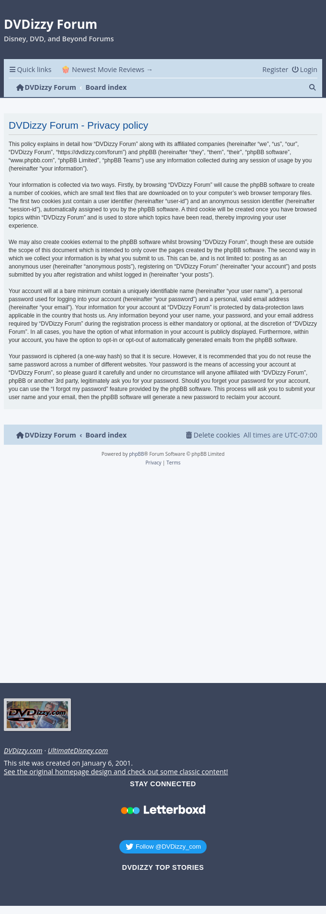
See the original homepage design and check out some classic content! (116, 772)
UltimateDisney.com (77, 750)
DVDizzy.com (23, 750)
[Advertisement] (161, 577)
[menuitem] (304, 69)
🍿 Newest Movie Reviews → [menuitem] (107, 69)
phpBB (136, 454)
